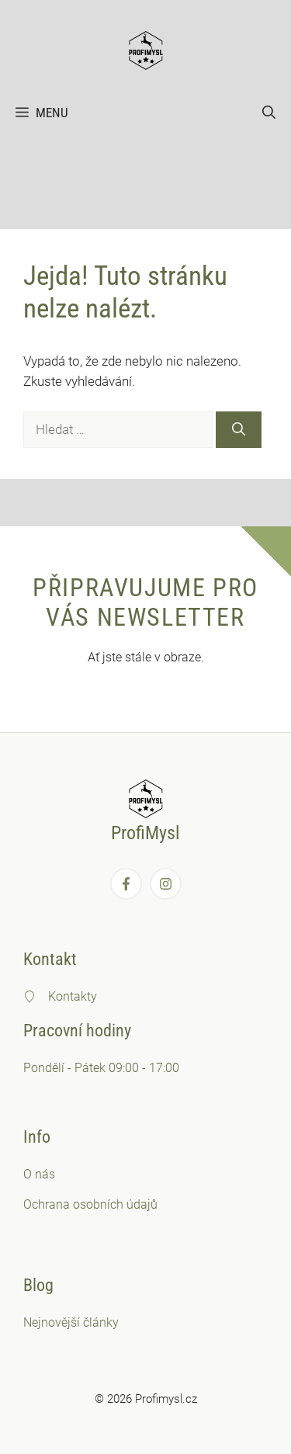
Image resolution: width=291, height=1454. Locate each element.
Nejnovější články (71, 1322)
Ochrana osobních (74, 1204)
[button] (269, 112)
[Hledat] (239, 430)
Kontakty (72, 996)
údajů (142, 1204)
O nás (39, 1174)
